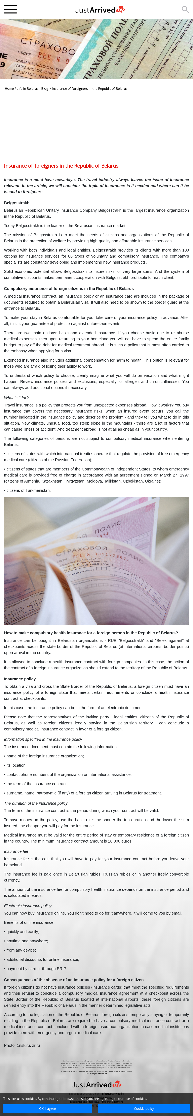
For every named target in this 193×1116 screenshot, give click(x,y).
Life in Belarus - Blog (33, 88)
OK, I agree (47, 1108)
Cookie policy (144, 1108)
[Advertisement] (96, 126)
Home (9, 88)
